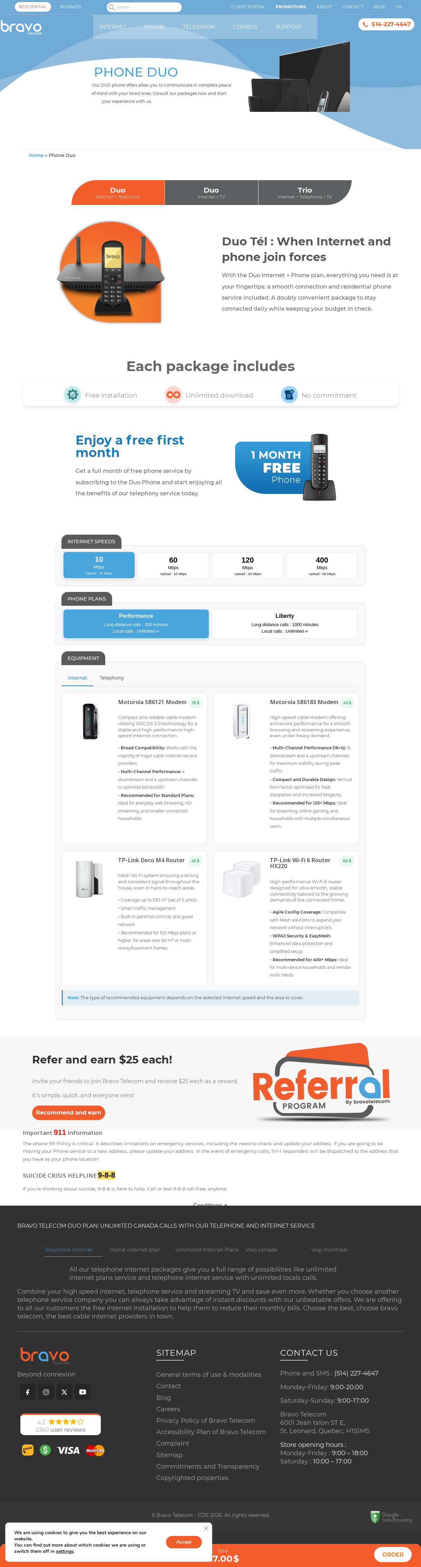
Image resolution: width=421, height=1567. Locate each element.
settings (65, 1551)
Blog (163, 1422)
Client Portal (248, 6)
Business (70, 6)
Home (36, 181)
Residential (33, 6)
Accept (184, 1542)
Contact (168, 1411)
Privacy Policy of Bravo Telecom (205, 1445)
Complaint (172, 1468)
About (324, 6)
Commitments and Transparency (208, 1491)
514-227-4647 (391, 24)
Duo (118, 218)
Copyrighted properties (192, 1503)
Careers (168, 1434)
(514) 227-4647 (356, 1398)
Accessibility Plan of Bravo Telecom (211, 1457)
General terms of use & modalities (209, 1399)
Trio (305, 218)
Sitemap (169, 1479)
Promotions (291, 6)
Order (393, 1554)
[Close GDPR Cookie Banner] (206, 1528)
